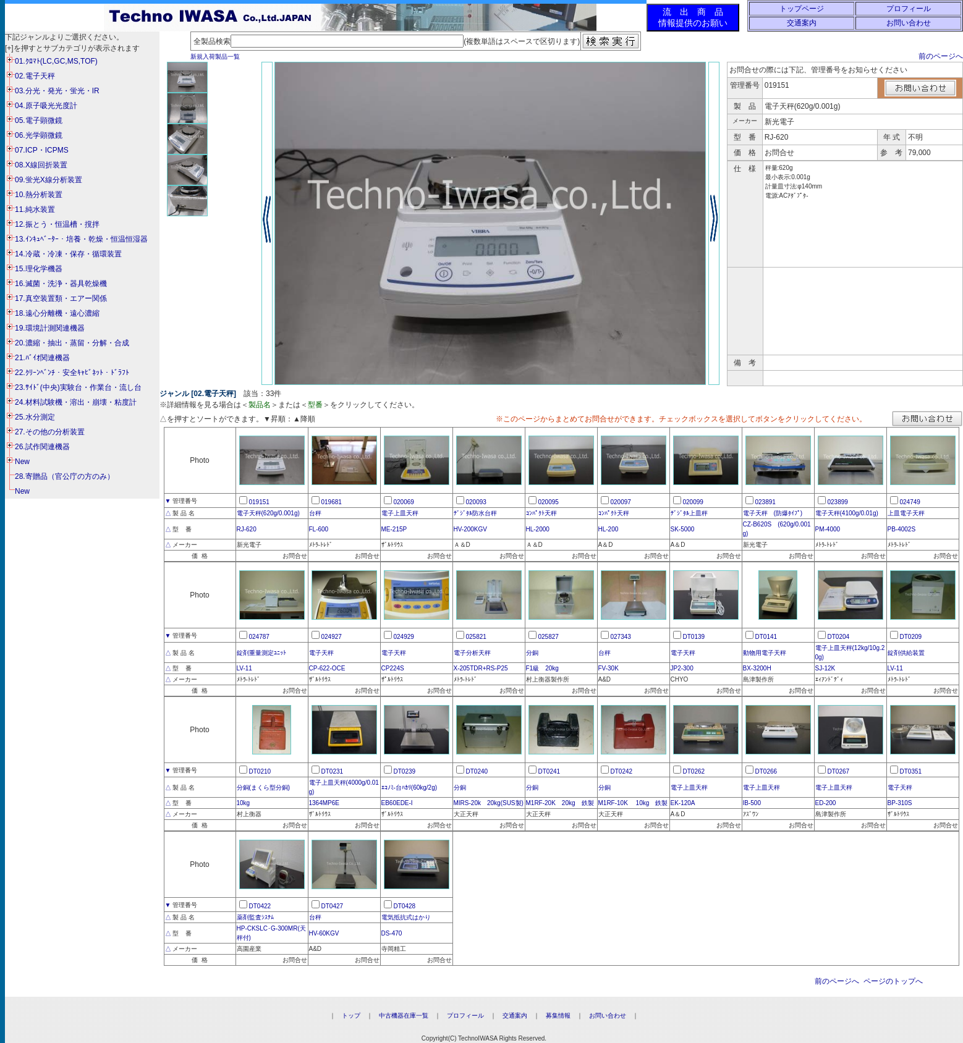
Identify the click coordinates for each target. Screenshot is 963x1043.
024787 (259, 636)
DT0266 (766, 771)
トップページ (801, 8)
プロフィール (908, 8)
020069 (404, 502)
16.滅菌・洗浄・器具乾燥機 (61, 283)
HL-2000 (537, 529)
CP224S (392, 668)
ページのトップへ (893, 981)
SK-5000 (683, 529)
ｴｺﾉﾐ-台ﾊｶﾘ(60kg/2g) (409, 787)
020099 (693, 502)
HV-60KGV (324, 933)
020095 (548, 502)
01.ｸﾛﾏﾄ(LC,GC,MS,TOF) (56, 61)
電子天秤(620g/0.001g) (268, 513)
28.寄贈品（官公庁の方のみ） (64, 476)
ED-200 (825, 803)
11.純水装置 (35, 209)
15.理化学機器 (38, 268)
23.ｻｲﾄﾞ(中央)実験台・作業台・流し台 (78, 387)
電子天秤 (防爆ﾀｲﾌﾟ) (773, 513)
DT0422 (260, 906)
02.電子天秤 (35, 76)
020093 (476, 502)
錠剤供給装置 (906, 652)
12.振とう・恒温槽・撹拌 (57, 224)
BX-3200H (757, 668)
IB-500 (752, 803)
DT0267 (839, 771)
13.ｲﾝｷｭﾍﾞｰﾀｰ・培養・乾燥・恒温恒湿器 (81, 239)
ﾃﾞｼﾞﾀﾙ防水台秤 (475, 513)
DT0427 (332, 906)
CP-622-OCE (327, 668)
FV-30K (608, 668)
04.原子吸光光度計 (46, 105)
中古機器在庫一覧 (403, 1015)
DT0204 (839, 636)
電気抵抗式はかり (406, 917)
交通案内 (802, 23)
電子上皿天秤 (399, 513)
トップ (351, 1015)
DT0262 (694, 771)
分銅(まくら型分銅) (264, 787)
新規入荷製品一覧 (215, 56)
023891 (765, 502)
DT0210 (260, 771)
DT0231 (332, 771)
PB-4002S (902, 529)
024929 (404, 636)
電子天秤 (321, 652)
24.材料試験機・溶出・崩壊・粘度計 (76, 402)
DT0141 (766, 636)
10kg (243, 803)
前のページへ (940, 56)
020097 (621, 502)
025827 (548, 636)
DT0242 (622, 771)
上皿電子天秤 (906, 513)
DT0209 (911, 636)
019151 (259, 502)
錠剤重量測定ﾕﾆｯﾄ (261, 652)
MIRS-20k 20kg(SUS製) (489, 803)
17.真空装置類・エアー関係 (61, 298)
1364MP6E (324, 803)
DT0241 (549, 771)
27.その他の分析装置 (50, 432)
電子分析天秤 (472, 652)
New (22, 461)
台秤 (315, 513)
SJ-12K (825, 668)
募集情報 (558, 1015)
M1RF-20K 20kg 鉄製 (560, 803)
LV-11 (244, 668)
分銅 (532, 652)
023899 (838, 502)
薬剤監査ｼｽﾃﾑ (255, 917)
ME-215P (394, 529)
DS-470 (391, 933)
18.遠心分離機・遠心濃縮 (57, 313)
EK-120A (683, 803)
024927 (331, 636)
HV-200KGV (470, 529)
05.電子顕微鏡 (38, 120)
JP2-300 (682, 668)
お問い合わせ (908, 23)
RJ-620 (247, 529)
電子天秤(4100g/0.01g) (846, 513)
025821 (476, 636)
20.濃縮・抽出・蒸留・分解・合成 (72, 343)
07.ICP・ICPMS (42, 150)
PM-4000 (828, 529)
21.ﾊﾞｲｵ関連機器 (42, 357)
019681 (331, 502)
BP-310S (900, 803)
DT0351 (911, 771)
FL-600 (319, 529)
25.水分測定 (35, 417)
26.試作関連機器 (42, 446)
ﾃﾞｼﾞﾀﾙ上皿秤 (689, 513)
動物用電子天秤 (764, 652)
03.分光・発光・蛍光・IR (57, 91)
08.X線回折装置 (41, 165)
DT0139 (694, 636)
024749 (910, 502)
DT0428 (405, 906)
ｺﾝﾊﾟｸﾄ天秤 (541, 513)
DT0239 (405, 771)
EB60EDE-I (397, 803)
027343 (621, 636)
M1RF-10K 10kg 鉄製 (633, 803)
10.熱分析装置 (38, 194)
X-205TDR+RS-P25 (481, 668)
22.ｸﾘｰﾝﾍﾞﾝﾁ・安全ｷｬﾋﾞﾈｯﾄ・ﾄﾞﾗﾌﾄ (72, 372)
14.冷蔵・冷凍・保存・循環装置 (68, 254)
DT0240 (477, 771)
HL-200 (608, 529)
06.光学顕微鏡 (38, 135)
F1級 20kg (542, 668)
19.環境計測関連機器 (50, 328)
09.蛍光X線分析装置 (48, 179)
